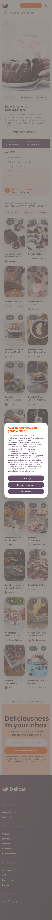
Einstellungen (26, 478)
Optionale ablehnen (26, 485)
